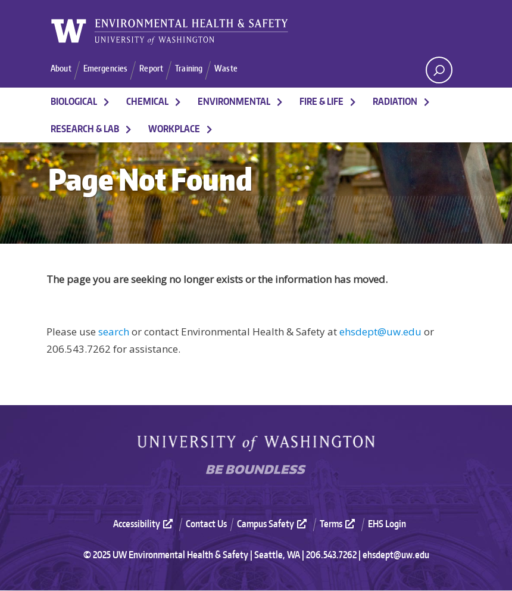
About (62, 68)
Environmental (234, 102)
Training (196, 68)
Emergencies (109, 68)
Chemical (147, 102)
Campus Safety (273, 524)
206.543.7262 (331, 555)
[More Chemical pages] (178, 102)
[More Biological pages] (107, 102)
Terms (339, 524)
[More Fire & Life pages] (353, 102)
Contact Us (206, 524)
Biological (74, 102)
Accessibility (144, 524)
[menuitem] (148, 524)
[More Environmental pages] (280, 102)
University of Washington (256, 444)
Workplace (174, 129)
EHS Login (387, 524)
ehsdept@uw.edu (380, 332)
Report (157, 68)
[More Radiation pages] (427, 102)
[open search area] (439, 70)
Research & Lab (85, 129)
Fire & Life (321, 102)
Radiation (395, 102)
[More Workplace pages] (210, 129)
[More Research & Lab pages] (129, 129)
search (113, 332)
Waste (234, 68)
